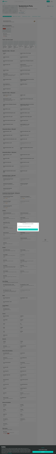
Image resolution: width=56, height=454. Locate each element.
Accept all (42, 451)
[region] (28, 449)
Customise (42, 447)
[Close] (37, 223)
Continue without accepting (43, 449)
